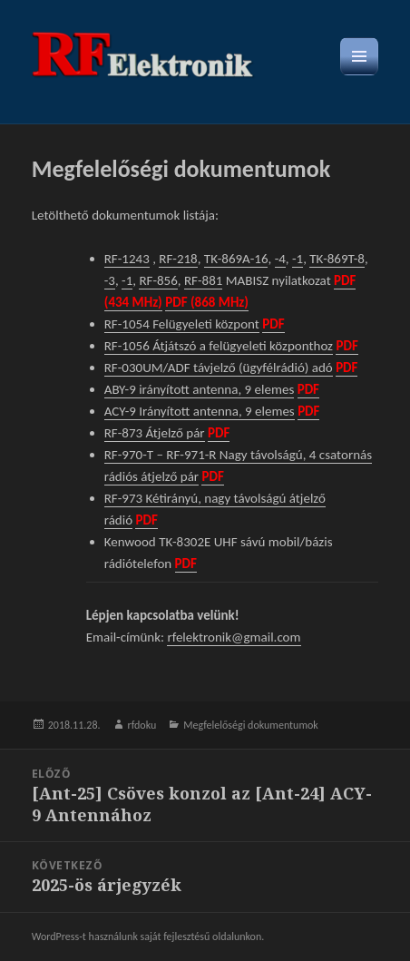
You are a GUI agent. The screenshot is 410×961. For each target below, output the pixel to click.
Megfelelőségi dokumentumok (250, 725)
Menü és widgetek (359, 74)
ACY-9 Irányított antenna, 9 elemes (199, 411)
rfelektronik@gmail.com (233, 637)
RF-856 (158, 280)
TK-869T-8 (337, 258)
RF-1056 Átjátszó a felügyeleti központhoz (218, 346)
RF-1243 (127, 258)
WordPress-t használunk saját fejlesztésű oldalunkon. (148, 936)
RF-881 (203, 280)
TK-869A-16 (236, 258)
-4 (280, 258)
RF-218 (178, 258)
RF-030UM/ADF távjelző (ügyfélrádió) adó (218, 367)
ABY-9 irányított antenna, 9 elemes (199, 389)
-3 (109, 280)
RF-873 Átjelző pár (154, 433)
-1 (297, 258)
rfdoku (142, 725)
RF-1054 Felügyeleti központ (181, 324)
